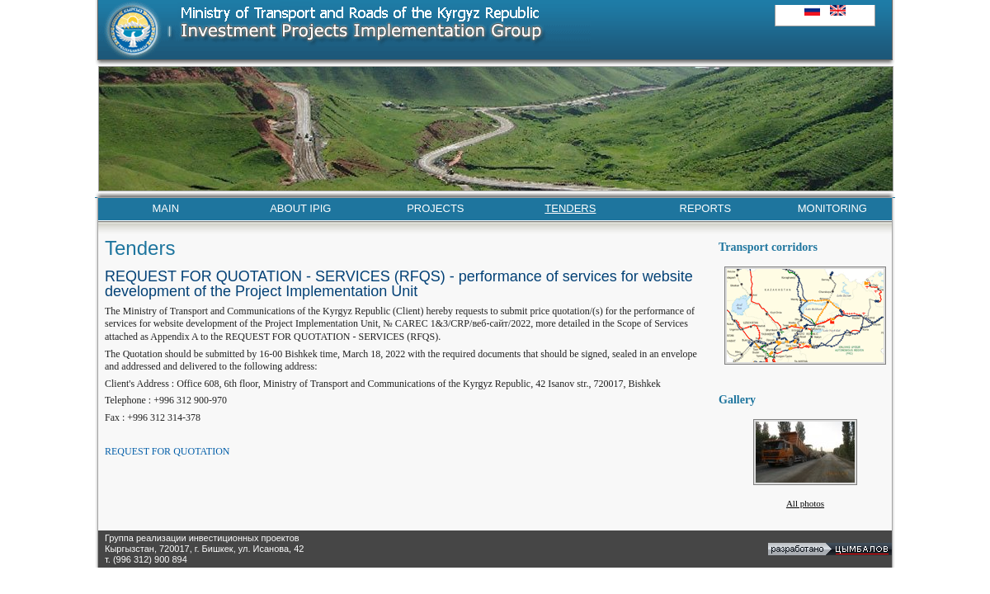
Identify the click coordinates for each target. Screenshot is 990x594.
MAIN (166, 208)
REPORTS (706, 208)
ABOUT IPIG (300, 208)
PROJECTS (435, 208)
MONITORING (832, 208)
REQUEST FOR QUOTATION (167, 451)
